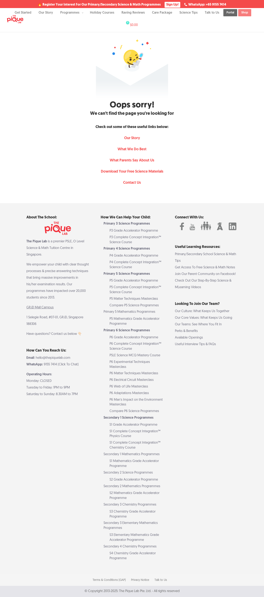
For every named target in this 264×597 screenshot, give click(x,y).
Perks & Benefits (186, 331)
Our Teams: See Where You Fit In (198, 324)
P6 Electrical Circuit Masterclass (132, 380)
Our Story (132, 138)
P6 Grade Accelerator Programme (134, 337)
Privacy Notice (140, 580)
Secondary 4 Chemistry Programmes (130, 546)
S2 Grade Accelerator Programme (134, 479)
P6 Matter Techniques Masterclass (134, 373)
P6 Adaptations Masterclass (129, 393)
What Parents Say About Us (132, 160)
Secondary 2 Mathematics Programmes (132, 486)
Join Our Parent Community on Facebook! (205, 274)
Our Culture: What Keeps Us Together (202, 311)
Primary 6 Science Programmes (127, 330)
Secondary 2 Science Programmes (128, 472)
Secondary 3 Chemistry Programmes (130, 504)
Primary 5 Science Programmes (127, 274)
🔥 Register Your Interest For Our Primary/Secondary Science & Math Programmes (99, 5)
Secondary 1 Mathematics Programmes (132, 454)
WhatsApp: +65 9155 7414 (207, 4)
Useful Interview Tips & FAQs (195, 344)
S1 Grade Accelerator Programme (133, 424)
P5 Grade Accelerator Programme (134, 280)
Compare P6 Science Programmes (134, 411)
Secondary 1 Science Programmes (128, 417)
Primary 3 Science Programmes (127, 223)
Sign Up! (172, 4)
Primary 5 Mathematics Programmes (129, 312)
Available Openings (189, 337)
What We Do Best (132, 149)
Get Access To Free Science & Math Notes (205, 267)
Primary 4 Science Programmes (127, 248)
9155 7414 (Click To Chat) (61, 364)
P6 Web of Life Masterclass (129, 386)
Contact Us (132, 183)
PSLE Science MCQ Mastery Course (135, 355)
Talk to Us (160, 580)
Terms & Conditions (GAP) (109, 580)
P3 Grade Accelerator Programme (134, 230)
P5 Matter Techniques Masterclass (134, 299)
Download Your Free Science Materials (132, 172)
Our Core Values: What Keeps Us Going (203, 318)
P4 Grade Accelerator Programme (134, 255)
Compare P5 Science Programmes (134, 305)
